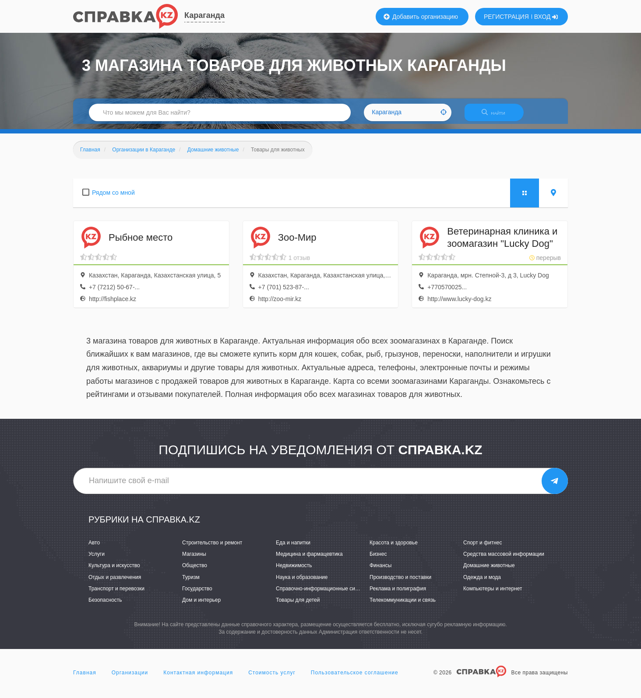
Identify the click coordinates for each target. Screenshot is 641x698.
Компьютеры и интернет (492, 594)
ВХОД (546, 16)
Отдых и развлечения (114, 582)
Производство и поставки (400, 582)
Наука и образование (302, 582)
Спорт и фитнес (482, 548)
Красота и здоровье (394, 548)
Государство (197, 594)
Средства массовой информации (503, 560)
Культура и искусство (114, 571)
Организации (130, 678)
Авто (94, 548)
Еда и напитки (293, 548)
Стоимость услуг (272, 678)
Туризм (191, 582)
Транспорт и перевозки (116, 594)
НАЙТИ (498, 115)
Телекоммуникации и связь (403, 605)
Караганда (204, 15)
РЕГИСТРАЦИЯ (506, 16)
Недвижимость (294, 571)
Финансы (380, 571)
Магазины (194, 560)
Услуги (96, 560)
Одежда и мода (482, 582)
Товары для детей (298, 605)
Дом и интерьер (201, 605)
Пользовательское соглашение (354, 678)
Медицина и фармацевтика (309, 560)
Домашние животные (489, 571)
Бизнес (378, 560)
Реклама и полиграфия (398, 594)
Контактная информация (198, 678)
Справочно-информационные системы (323, 594)
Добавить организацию (421, 16)
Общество (194, 571)
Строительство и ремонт (212, 548)
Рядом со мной (113, 197)
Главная (84, 678)
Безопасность (105, 605)
